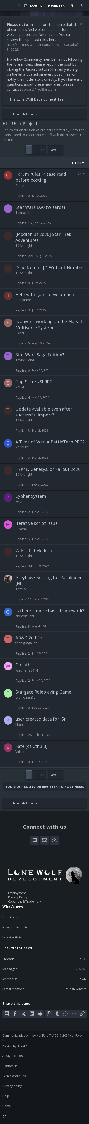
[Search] (83, 5)
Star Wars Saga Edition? (39, 354)
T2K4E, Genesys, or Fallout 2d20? (48, 469)
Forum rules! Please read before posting (40, 177)
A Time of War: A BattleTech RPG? (49, 442)
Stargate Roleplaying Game (43, 692)
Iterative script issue (36, 523)
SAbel (19, 333)
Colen (19, 185)
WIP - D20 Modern (33, 550)
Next (53, 149)
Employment (17, 893)
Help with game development (45, 294)
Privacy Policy (18, 897)
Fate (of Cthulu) (31, 746)
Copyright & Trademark (24, 901)
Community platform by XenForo (42, 1037)
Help (5, 1096)
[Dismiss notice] (81, 24)
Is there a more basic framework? (49, 610)
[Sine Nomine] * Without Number (49, 267)
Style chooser (14, 1056)
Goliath (22, 664)
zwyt (19, 501)
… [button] (35, 149)
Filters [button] (76, 162)
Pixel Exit (24, 1046)
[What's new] (72, 5)
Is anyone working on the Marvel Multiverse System (48, 324)
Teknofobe (23, 212)
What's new (12, 906)
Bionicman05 (25, 697)
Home (6, 1106)
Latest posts (11, 917)
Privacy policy (12, 1086)
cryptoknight (24, 616)
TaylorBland (24, 360)
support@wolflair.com (38, 89)
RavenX (21, 528)
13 (42, 149)
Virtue (19, 751)
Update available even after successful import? (43, 412)
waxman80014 (26, 670)
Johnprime (23, 299)
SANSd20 (22, 447)
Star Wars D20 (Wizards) (40, 207)
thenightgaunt (26, 643)
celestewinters (76, 989)
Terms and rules (14, 1076)
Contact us (10, 1066)
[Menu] (6, 5)
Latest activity (12, 937)
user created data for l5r (40, 719)
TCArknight (23, 245)
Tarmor (21, 589)
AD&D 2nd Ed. (29, 637)
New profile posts (15, 927)
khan (19, 724)
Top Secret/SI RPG (34, 381)
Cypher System (30, 496)
